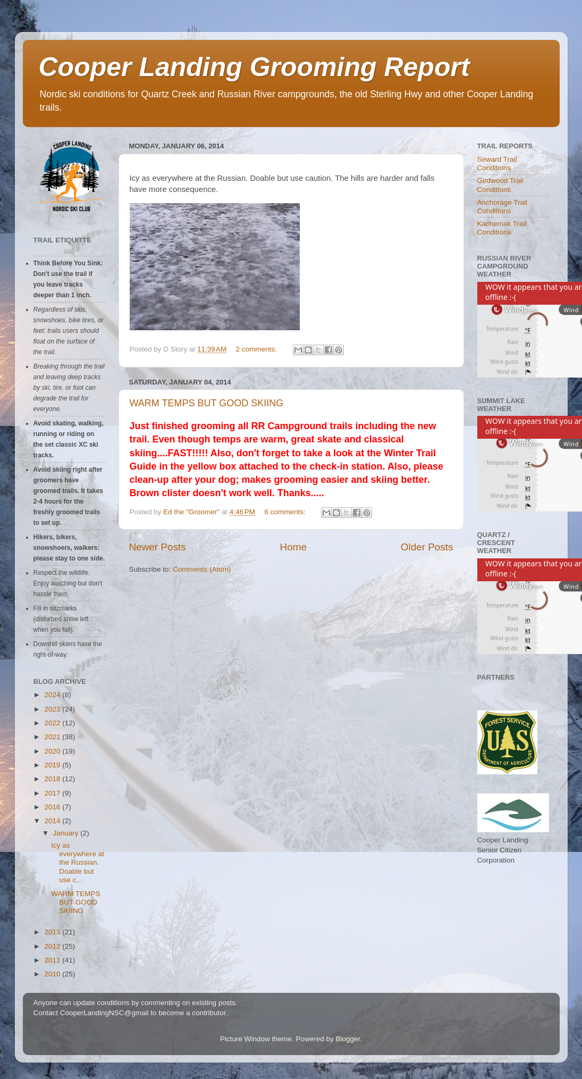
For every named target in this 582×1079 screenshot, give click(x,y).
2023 (53, 709)
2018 (53, 779)
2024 (53, 695)
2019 (53, 765)
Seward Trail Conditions (497, 163)
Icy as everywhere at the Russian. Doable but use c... (77, 862)
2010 (53, 974)
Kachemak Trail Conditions (502, 228)
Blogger (348, 1039)
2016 (53, 807)
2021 (53, 737)
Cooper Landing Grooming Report (254, 67)
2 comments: (257, 349)
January (67, 833)
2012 (53, 946)
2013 (53, 932)
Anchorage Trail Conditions (502, 206)
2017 (53, 793)
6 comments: (285, 512)
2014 (53, 821)
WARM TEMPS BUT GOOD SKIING (207, 403)
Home (293, 547)
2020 (53, 751)
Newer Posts (157, 547)
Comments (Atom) (202, 569)
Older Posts (427, 547)
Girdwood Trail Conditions (500, 185)
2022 (53, 723)
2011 (53, 960)
